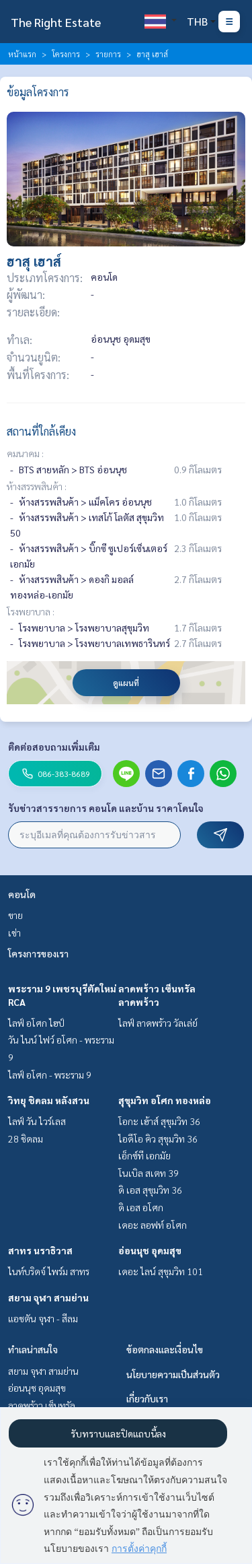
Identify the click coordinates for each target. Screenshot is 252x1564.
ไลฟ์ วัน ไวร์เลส (37, 1121)
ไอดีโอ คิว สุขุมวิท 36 (158, 1138)
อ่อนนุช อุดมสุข (149, 1250)
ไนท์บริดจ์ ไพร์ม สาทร (48, 1271)
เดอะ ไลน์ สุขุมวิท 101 (160, 1271)
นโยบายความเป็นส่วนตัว (173, 1374)
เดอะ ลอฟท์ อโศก (152, 1225)
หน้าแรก (22, 53)
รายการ (108, 53)
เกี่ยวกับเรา (147, 1398)
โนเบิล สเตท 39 (148, 1173)
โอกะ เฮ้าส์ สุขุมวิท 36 (159, 1121)
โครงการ (66, 53)
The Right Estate (56, 22)
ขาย (15, 915)
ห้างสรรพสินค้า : (37, 486)
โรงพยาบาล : (30, 611)
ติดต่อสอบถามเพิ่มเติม (54, 747)
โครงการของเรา (38, 953)
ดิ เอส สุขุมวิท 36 (150, 1190)
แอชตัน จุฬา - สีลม (43, 1318)
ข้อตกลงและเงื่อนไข (164, 1349)
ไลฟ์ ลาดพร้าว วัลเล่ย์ (158, 1023)
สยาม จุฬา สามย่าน (48, 1297)
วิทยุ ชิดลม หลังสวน (48, 1100)
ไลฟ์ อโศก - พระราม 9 (49, 1074)
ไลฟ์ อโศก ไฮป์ (36, 1023)
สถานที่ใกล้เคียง (41, 431)
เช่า (14, 932)
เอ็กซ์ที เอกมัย (144, 1155)
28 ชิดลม (25, 1138)
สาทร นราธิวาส (40, 1250)
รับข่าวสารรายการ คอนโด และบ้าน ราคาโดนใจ (106, 808)
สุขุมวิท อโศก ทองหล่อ (164, 1100)
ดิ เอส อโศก (140, 1207)
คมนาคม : (25, 453)
